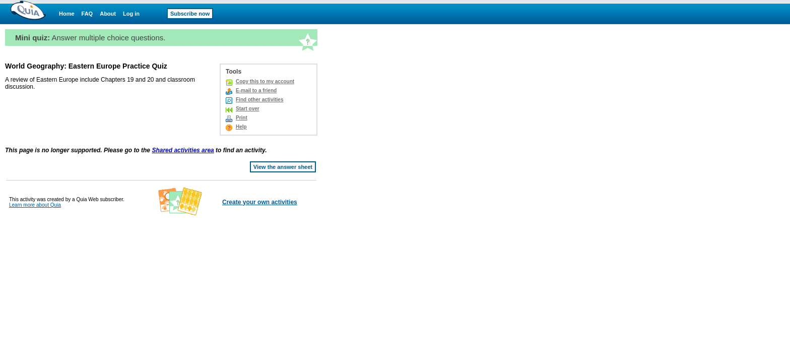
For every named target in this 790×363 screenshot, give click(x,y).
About (108, 14)
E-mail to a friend (256, 90)
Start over (247, 108)
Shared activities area (183, 150)
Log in (131, 14)
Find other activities (259, 99)
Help (241, 127)
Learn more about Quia (35, 205)
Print (241, 117)
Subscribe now (190, 14)
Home (67, 14)
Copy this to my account (265, 81)
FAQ (87, 14)
